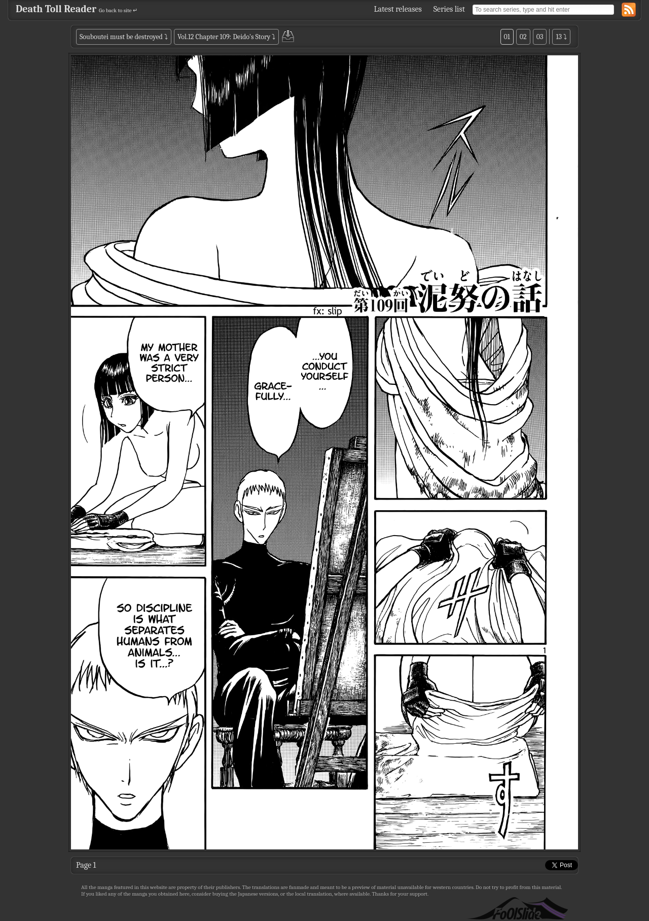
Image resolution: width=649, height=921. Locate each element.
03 (540, 36)
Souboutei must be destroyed (121, 36)
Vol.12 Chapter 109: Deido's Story (223, 36)
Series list (449, 9)
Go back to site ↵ (118, 10)
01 (507, 36)
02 (523, 36)
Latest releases (398, 9)
